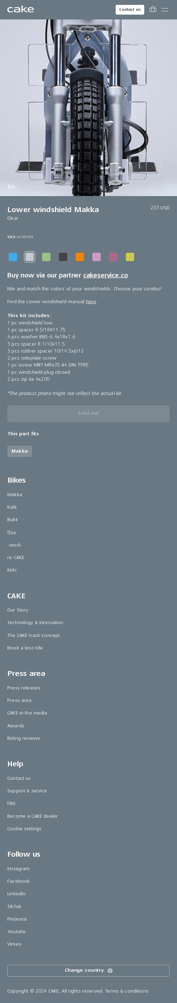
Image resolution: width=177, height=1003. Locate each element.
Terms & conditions (126, 991)
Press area (19, 700)
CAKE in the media (27, 712)
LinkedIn (16, 893)
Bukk (12, 519)
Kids (12, 570)
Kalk (12, 507)
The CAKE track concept (33, 635)
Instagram (18, 868)
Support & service (27, 790)
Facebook (18, 881)
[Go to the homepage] (20, 10)
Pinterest (17, 919)
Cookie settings (24, 828)
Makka (14, 494)
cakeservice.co (105, 275)
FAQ (11, 803)
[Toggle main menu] (165, 10)
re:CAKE (15, 557)
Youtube (16, 931)
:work (14, 545)
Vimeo (14, 944)
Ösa (11, 532)
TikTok (14, 906)
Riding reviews (23, 738)
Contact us (130, 9)
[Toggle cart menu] (153, 10)
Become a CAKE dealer (32, 816)
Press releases (23, 687)
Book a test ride (25, 647)
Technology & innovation (35, 622)
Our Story (17, 610)
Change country (89, 970)
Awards (15, 725)
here (91, 301)
